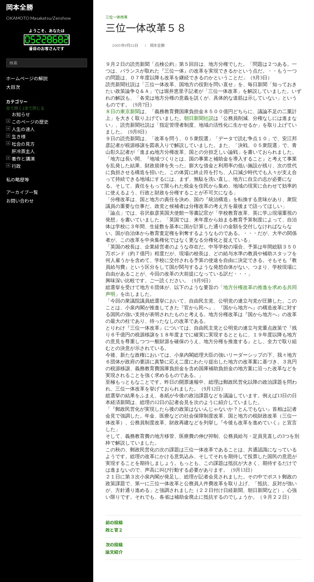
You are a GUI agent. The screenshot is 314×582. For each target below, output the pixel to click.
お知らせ (21, 114)
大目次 (13, 87)
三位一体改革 (116, 17)
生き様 (18, 136)
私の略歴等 (17, 179)
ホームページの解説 (27, 78)
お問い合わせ (20, 201)
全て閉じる (34, 108)
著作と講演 (23, 158)
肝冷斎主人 (23, 151)
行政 (16, 166)
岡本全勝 (19, 7)
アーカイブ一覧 (22, 192)
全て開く (14, 108)
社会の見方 (23, 144)
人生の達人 (23, 129)
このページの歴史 (30, 122)
